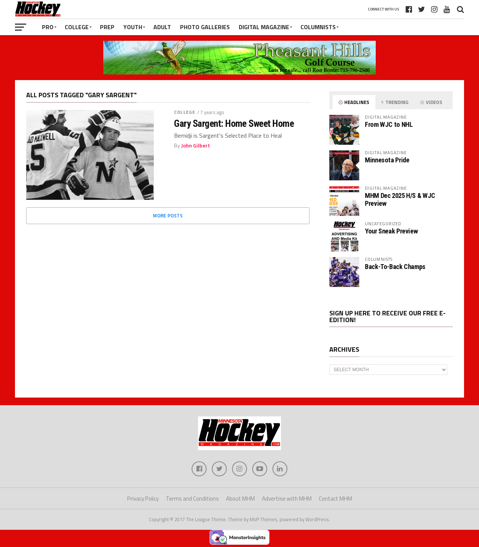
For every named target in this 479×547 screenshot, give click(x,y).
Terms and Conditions (192, 498)
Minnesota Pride (387, 160)
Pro (48, 26)
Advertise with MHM (287, 498)
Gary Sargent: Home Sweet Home (234, 123)
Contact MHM (335, 498)
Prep (107, 26)
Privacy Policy (143, 498)
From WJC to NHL (388, 124)
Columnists (318, 26)
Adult (162, 26)
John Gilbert (195, 145)
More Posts (168, 215)
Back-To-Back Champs (395, 267)
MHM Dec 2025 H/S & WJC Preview (400, 199)
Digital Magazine (264, 26)
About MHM (240, 498)
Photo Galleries (205, 26)
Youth (132, 26)
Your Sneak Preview (391, 231)
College (77, 26)
